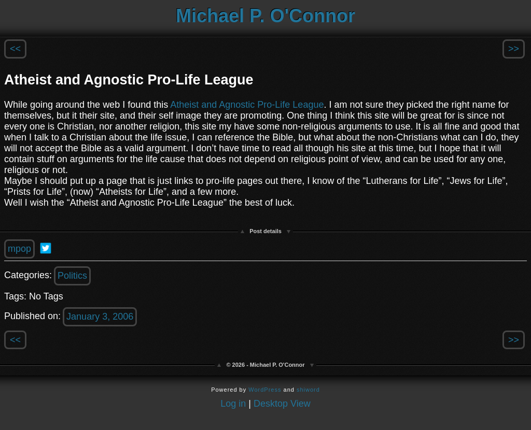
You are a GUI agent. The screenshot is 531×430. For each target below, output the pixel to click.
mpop (19, 248)
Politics (72, 275)
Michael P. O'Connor (265, 15)
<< (15, 49)
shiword (308, 389)
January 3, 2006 (99, 316)
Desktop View (282, 403)
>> (513, 49)
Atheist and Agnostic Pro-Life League (247, 104)
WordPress (264, 389)
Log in (233, 403)
